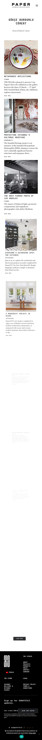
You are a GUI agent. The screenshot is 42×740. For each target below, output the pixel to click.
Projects (26, 664)
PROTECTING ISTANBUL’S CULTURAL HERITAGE (18, 133)
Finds (6, 79)
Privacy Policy (29, 684)
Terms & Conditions (27, 687)
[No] (39, 734)
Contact (26, 670)
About (25, 662)
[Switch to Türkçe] (10, 672)
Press (25, 668)
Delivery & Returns (8, 687)
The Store (8, 678)
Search (6, 690)
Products (26, 666)
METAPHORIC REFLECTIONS (17, 76)
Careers (26, 672)
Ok (22, 737)
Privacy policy (32, 733)
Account (7, 684)
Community (13, 136)
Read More (7, 95)
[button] (37, 5)
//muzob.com (29, 728)
